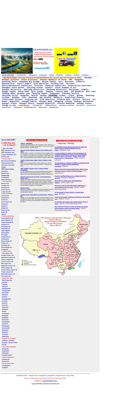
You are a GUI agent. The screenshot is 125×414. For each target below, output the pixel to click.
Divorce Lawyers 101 (7, 261)
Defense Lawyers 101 (7, 259)
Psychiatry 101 (5, 245)
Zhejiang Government (7, 163)
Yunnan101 (4, 334)
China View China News (8, 165)
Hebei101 (4, 297)
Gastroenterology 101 (7, 222)
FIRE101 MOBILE (7, 169)
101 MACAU (85, 75)
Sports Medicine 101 (7, 220)
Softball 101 (4, 208)
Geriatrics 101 (5, 224)
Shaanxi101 (4, 319)
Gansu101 (4, 286)
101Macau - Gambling (7, 340)
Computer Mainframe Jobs (8, 154)
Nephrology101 (5, 230)
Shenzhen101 (5, 328)
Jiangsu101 (4, 307)
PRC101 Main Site (6, 280)
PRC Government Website (8, 161)
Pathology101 (5, 239)
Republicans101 (53, 107)
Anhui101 (4, 282)
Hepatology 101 (5, 228)
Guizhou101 (5, 292)
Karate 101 (4, 212)
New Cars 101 (80, 105)
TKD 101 (3, 214)
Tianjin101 (4, 367)
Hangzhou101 (5, 359)
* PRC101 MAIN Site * (51, 105)
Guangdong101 (6, 288)
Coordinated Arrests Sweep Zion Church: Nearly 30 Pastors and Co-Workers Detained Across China (71, 148)
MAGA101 (76, 75)
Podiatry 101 (4, 243)
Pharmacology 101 (6, 241)
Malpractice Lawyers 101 (8, 265)
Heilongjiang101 (6, 299)
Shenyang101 (5, 326)
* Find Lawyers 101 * (7, 253)
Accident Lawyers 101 (7, 255)
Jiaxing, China (24, 188)
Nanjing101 (4, 315)
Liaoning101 (5, 313)
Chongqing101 (5, 365)
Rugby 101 (4, 206)
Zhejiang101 (5, 336)
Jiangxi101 (4, 309)
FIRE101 (51, 75)
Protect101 (68, 75)
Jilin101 (3, 311)
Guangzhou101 (5, 290)
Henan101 (4, 301)
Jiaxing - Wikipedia (26, 143)
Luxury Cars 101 (91, 105)
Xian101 (3, 344)
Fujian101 (4, 284)
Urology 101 (4, 249)
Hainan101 (4, 295)
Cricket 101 (4, 200)
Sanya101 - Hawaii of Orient (9, 342)
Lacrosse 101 (5, 195)
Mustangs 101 (17, 107)
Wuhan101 (4, 332)
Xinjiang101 (4, 353)
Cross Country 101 (6, 202)
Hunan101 (4, 305)
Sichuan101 (4, 330)
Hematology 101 (5, 226)
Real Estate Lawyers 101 (8, 274)
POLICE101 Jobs (8, 152)
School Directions (6, 179)
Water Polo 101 (5, 210)
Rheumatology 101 (6, 247)
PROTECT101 (5, 173)
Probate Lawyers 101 (7, 272)
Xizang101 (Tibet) (6, 355)
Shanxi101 (4, 324)
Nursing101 (4, 235)
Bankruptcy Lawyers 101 (8, 257)
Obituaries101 (33, 75)
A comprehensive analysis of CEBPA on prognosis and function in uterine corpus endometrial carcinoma (72, 164)
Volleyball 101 (5, 197)
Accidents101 (43, 75)
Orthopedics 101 (6, 237)
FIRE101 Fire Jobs (8, 150)
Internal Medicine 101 (30, 107)
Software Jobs (5, 156)
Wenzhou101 (5, 361)
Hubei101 (4, 303)
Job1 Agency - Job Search (66, 105)
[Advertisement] (40, 24)
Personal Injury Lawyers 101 (9, 270)
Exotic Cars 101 (6, 107)
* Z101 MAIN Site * (21, 75)
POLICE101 (59, 75)
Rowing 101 (4, 204)
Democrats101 (43, 107)
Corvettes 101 (5, 185)
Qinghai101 (4, 317)
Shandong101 (5, 322)
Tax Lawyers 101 (6, 276)
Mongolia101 (5, 351)
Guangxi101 (5, 349)
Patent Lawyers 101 (6, 268)
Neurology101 (5, 232)
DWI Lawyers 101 (6, 263)
